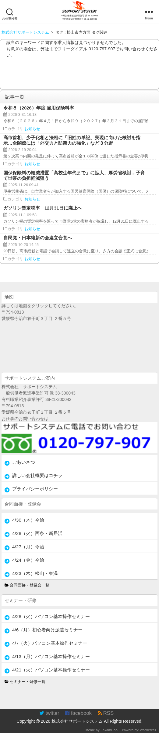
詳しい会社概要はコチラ (37, 475)
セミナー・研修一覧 (25, 682)
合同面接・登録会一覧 (27, 585)
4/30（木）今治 (28, 520)
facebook (78, 713)
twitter (49, 713)
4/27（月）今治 (28, 546)
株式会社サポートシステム (77, 721)
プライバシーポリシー (35, 488)
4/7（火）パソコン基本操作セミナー (49, 643)
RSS (106, 713)
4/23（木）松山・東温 (35, 573)
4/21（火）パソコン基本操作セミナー (51, 669)
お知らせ (32, 129)
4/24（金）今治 (28, 560)
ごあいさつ (23, 462)
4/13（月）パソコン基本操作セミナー (51, 656)
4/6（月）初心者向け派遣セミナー (47, 629)
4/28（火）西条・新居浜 (37, 533)
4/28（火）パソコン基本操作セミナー (51, 616)
